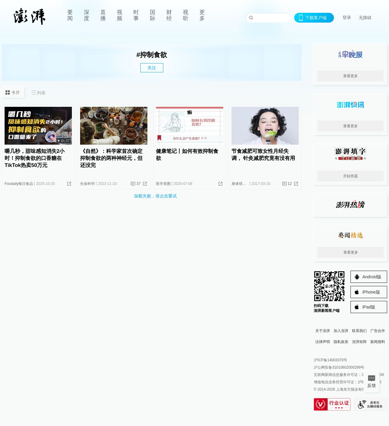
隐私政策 (341, 342)
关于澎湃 (322, 331)
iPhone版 (371, 292)
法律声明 (322, 342)
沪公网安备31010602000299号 (339, 367)
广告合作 (377, 331)
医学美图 (163, 184)
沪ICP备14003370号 (330, 360)
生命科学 (87, 184)
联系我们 (359, 331)
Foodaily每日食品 (19, 184)
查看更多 (350, 76)
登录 (347, 17)
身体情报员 (241, 184)
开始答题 (350, 176)
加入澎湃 (341, 331)
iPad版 (368, 307)
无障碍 (365, 17)
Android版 (371, 276)
